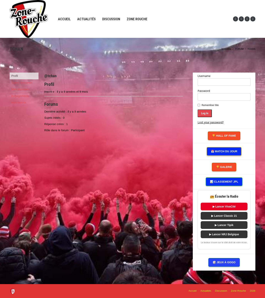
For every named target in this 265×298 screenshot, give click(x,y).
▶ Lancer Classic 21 (224, 215)
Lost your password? (211, 122)
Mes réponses (20, 89)
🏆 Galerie (224, 166)
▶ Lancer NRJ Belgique (224, 234)
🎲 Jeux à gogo (224, 262)
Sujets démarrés (21, 82)
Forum (239, 49)
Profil (14, 75)
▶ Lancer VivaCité (224, 206)
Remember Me (210, 105)
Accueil (226, 49)
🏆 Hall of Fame (224, 135)
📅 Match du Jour (224, 151)
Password (204, 91)
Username (204, 76)
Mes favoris (18, 102)
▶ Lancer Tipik (224, 225)
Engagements (20, 95)
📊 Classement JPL (224, 181)
